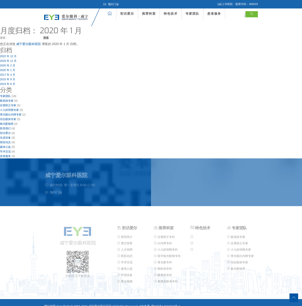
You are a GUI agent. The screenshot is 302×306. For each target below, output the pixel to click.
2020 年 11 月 (8, 54)
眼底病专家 (6, 94)
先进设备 (5, 131)
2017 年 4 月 (7, 68)
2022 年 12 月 (8, 49)
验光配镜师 (6, 117)
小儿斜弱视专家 (9, 103)
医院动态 (5, 135)
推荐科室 (149, 13)
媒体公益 (5, 140)
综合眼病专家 (8, 112)
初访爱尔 (127, 13)
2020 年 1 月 (7, 63)
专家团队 (192, 13)
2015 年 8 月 (7, 77)
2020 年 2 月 (7, 58)
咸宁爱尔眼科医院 (28, 37)
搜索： (4, 31)
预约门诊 (111, 4)
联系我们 (5, 121)
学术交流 (5, 144)
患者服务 (214, 13)
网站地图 (50, 299)
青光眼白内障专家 (11, 108)
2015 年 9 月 (7, 72)
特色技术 (171, 13)
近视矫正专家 (8, 98)
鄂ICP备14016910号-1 (165, 299)
